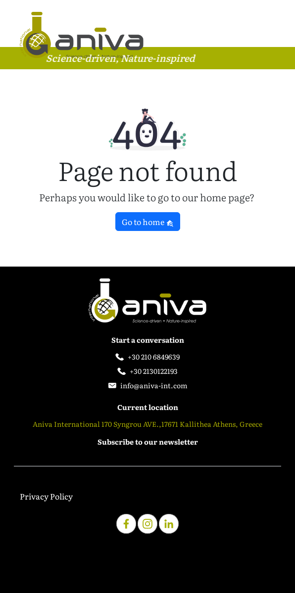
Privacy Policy (46, 496)
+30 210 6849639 (154, 357)
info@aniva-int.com (154, 385)
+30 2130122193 (154, 371)
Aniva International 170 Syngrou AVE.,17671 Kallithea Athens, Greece (147, 424)
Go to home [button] (148, 222)
